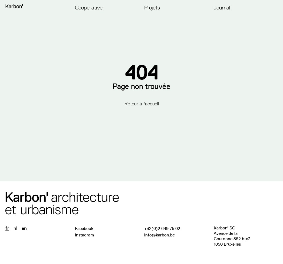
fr (7, 228)
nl (15, 228)
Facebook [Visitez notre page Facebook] (84, 228)
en (24, 228)
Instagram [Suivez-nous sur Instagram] (84, 235)
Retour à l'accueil (141, 104)
